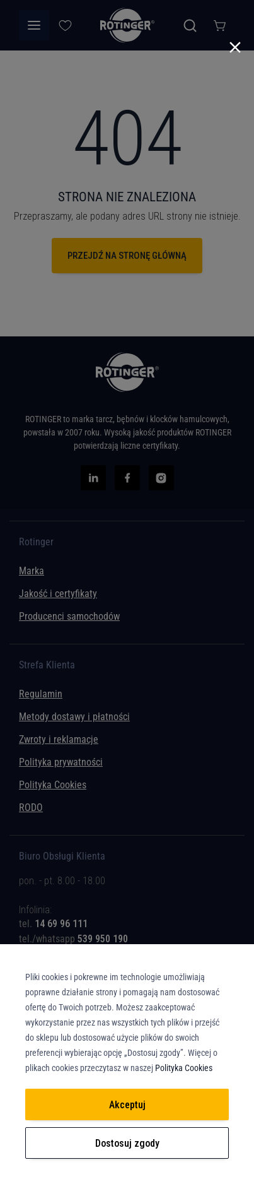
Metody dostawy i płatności (74, 717)
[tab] (127, 914)
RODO (31, 808)
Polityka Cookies (52, 785)
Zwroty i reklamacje (58, 739)
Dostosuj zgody (127, 1143)
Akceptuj (127, 1105)
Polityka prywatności (61, 762)
